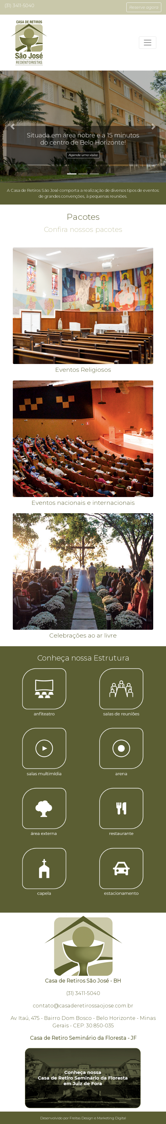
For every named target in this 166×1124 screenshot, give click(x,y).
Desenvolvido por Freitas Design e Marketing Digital (83, 1118)
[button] (143, 7)
